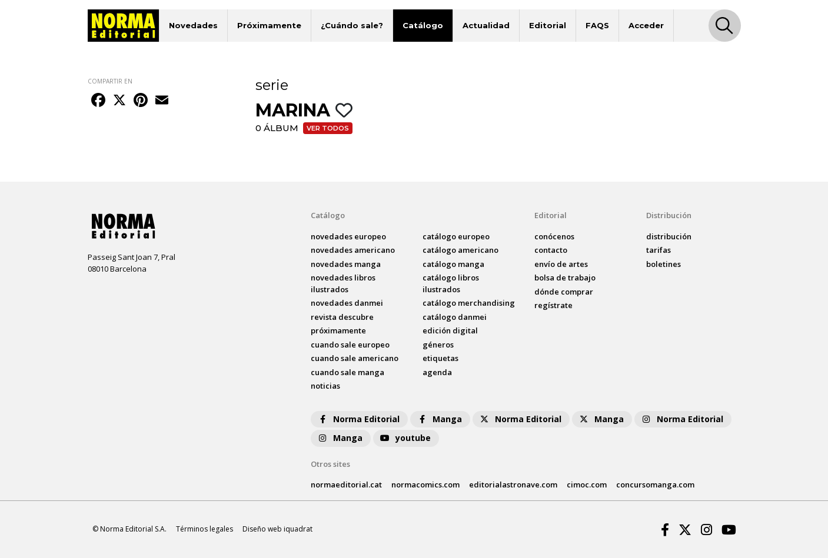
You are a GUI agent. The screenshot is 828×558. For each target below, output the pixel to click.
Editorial (547, 25)
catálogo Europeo (456, 236)
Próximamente (269, 25)
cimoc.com (587, 484)
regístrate (553, 305)
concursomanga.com (655, 484)
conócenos (554, 236)
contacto (550, 250)
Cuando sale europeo (350, 344)
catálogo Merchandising (469, 303)
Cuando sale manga (347, 372)
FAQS (597, 25)
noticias (325, 385)
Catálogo (423, 25)
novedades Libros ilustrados (343, 283)
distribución (668, 236)
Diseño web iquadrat (277, 529)
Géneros (438, 344)
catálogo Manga (453, 264)
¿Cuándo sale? (352, 25)
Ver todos (328, 128)
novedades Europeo (348, 236)
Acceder (646, 25)
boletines (663, 264)
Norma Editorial (358, 419)
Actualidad (486, 25)
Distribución (668, 215)
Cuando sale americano (354, 358)
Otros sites (330, 464)
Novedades (193, 25)
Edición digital (450, 330)
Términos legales (204, 529)
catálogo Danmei (455, 317)
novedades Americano (353, 250)
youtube (405, 437)
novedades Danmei (347, 303)
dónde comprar (563, 291)
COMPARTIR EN (110, 81)
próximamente (338, 330)
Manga (439, 419)
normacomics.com (425, 484)
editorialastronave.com (513, 484)
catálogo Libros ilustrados (451, 283)
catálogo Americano (460, 250)
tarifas (658, 250)
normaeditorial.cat (346, 484)
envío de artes (561, 264)
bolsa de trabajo (565, 277)
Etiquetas (440, 358)
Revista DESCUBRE (342, 317)
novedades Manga (346, 264)
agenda (437, 372)
